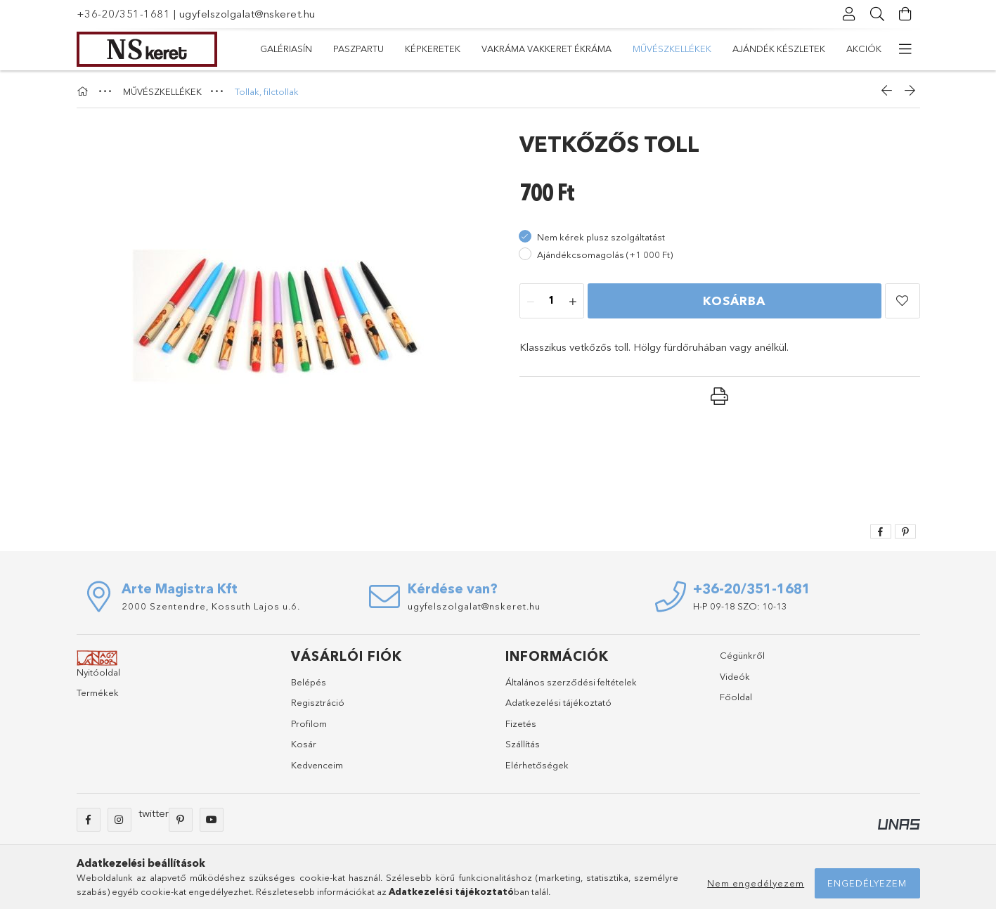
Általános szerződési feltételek (571, 682)
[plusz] (572, 301)
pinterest (181, 820)
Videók (735, 676)
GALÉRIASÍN (855, 48)
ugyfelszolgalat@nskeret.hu (247, 13)
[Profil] (850, 14)
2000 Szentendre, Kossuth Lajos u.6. (211, 606)
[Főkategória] (84, 91)
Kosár (303, 743)
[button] (902, 300)
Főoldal (736, 696)
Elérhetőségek (537, 765)
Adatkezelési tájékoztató (558, 702)
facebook (89, 820)
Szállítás (522, 743)
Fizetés (520, 723)
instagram (119, 820)
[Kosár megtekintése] (906, 14)
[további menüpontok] (906, 49)
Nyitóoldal (98, 672)
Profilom (309, 723)
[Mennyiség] (551, 301)
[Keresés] (878, 14)
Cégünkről (742, 655)
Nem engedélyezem (755, 883)
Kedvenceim (317, 765)
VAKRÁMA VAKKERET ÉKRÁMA (595, 48)
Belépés (308, 682)
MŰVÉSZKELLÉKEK (469, 48)
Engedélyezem (867, 883)
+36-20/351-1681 (124, 13)
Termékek (98, 692)
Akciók (277, 48)
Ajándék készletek (362, 48)
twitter (153, 813)
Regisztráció (317, 702)
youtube (212, 820)
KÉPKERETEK (709, 48)
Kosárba (734, 300)
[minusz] (530, 301)
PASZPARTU (783, 48)
